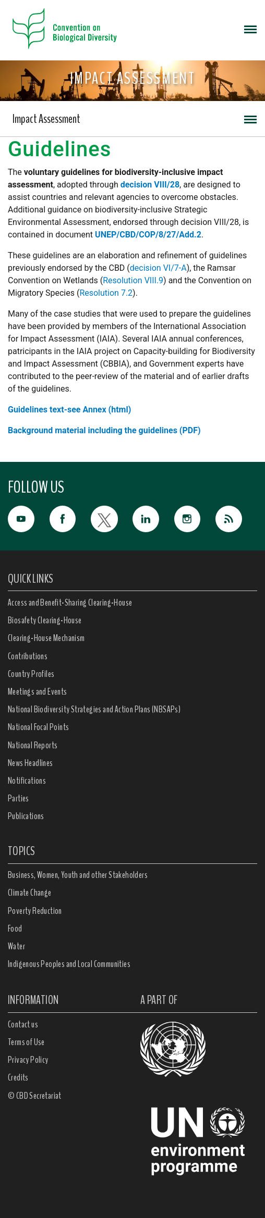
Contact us (23, 1024)
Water (16, 946)
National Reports (32, 745)
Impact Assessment (46, 118)
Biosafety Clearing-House (45, 620)
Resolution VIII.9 (133, 280)
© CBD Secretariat (35, 1095)
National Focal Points (38, 727)
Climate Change (30, 892)
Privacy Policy (28, 1059)
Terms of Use (26, 1042)
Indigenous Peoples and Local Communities (69, 964)
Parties (18, 798)
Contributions (27, 656)
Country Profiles (31, 674)
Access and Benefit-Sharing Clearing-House (70, 602)
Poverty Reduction (35, 911)
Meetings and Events (37, 691)
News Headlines (30, 763)
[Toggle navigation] (250, 29)
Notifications (27, 780)
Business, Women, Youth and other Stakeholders (78, 875)
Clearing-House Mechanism (46, 638)
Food (15, 928)
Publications (26, 816)
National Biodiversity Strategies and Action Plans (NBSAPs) (94, 709)
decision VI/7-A (158, 268)
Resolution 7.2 (105, 293)
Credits (18, 1077)
